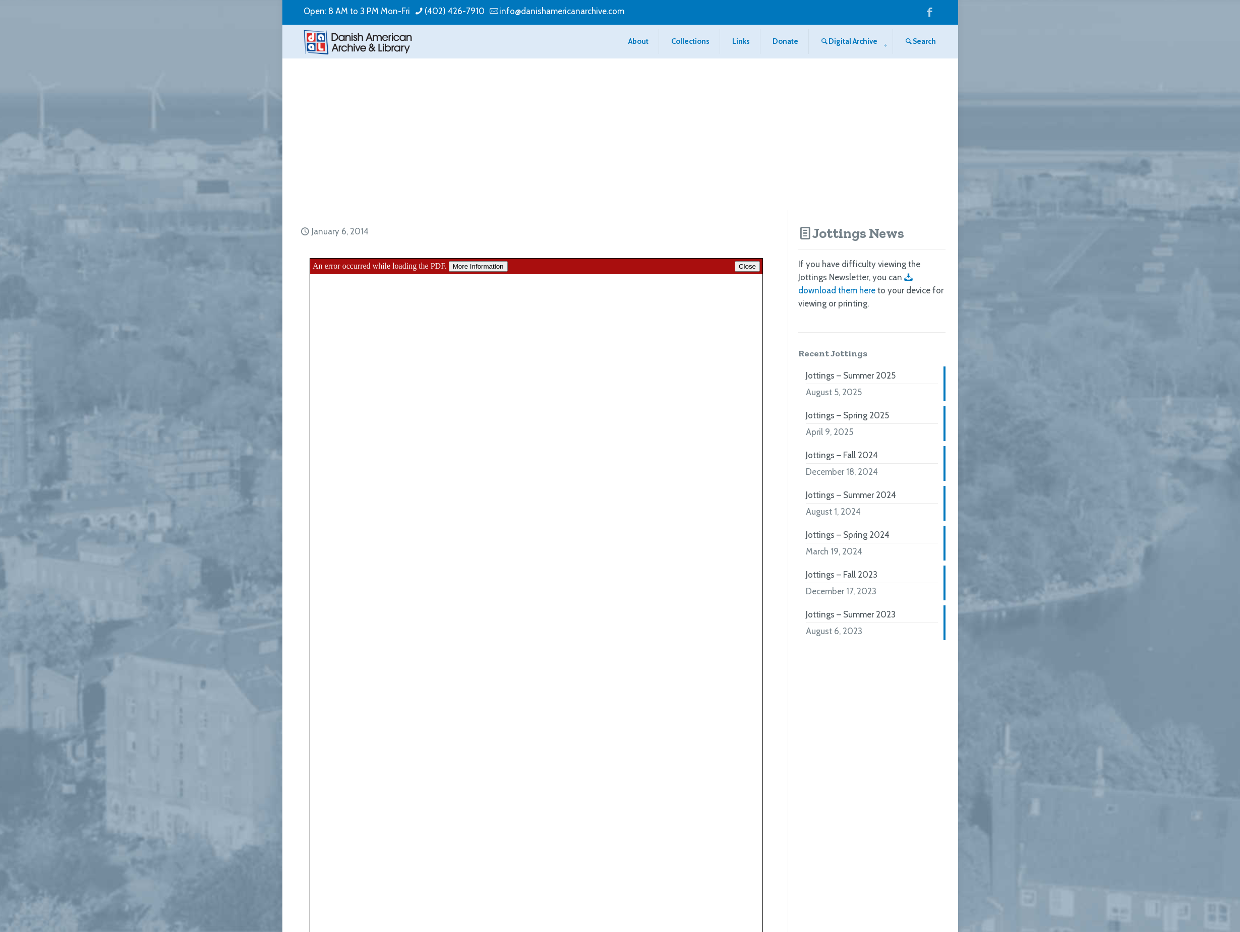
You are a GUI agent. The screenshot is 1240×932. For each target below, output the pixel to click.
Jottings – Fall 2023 (841, 575)
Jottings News (858, 233)
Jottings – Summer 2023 (851, 614)
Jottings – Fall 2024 (842, 455)
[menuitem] (885, 45)
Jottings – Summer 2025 (851, 375)
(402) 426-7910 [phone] (455, 11)
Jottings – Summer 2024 (851, 495)
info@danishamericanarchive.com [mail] (561, 11)
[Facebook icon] (929, 12)
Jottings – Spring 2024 (848, 535)
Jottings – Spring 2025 (847, 415)
